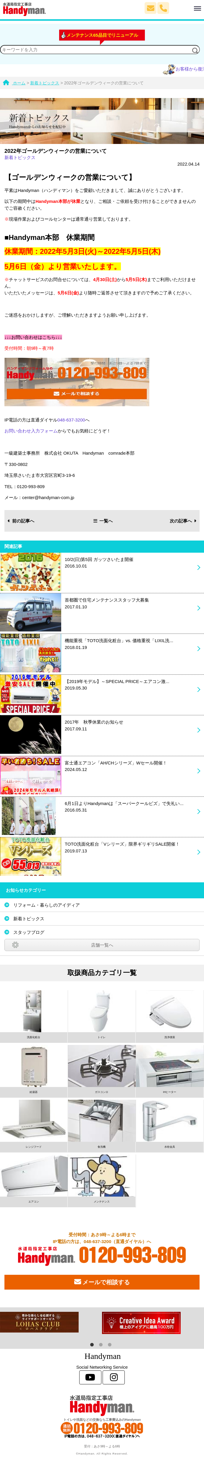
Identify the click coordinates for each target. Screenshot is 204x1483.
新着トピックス (19, 157)
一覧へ (103, 520)
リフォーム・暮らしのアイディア (46, 905)
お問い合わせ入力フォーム (31, 430)
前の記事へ (21, 520)
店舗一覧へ (102, 944)
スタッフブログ (28, 932)
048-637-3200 (71, 419)
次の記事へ (183, 520)
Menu (185, 6)
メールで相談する (102, 1281)
